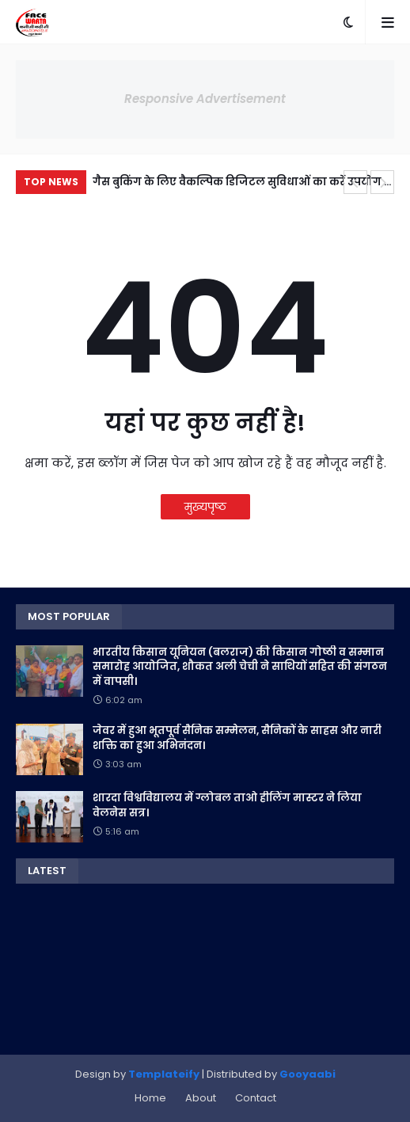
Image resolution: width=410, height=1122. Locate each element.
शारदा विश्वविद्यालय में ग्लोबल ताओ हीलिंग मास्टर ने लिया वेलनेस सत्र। (227, 805)
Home (150, 1097)
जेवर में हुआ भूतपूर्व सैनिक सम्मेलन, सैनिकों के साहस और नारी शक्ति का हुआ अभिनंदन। (237, 738)
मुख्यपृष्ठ (205, 507)
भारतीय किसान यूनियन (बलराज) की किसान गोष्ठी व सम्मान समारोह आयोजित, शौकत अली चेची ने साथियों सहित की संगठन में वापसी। (240, 666)
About (200, 1097)
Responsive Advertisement (205, 98)
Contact (255, 1097)
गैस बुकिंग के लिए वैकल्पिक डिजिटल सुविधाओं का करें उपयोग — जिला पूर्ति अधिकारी (243, 184)
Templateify (163, 1074)
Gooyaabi (307, 1074)
